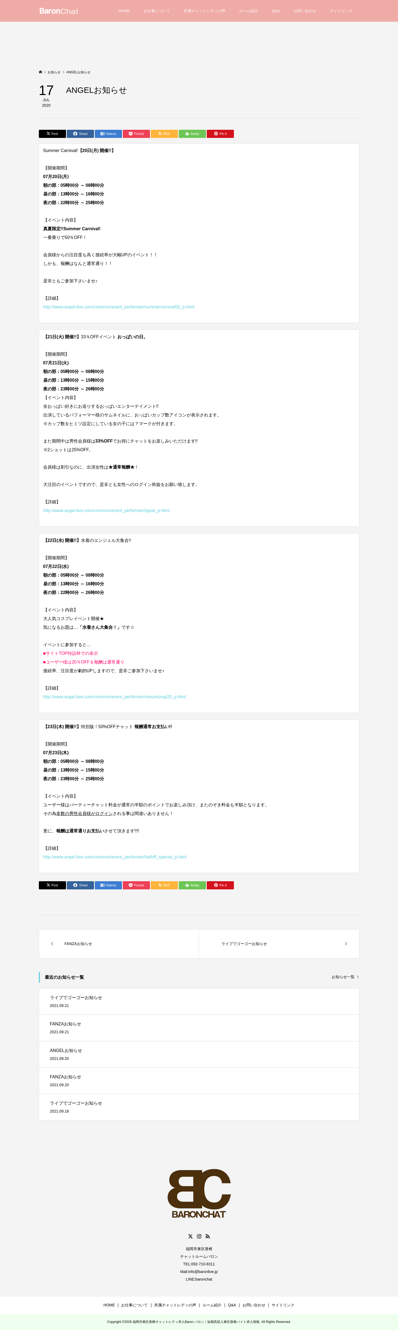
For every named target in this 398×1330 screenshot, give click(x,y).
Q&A (276, 11)
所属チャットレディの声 (204, 11)
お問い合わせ (304, 11)
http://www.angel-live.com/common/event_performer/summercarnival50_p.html (119, 307)
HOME (124, 11)
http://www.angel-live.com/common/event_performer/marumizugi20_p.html (114, 696)
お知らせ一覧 (343, 977)
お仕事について (156, 11)
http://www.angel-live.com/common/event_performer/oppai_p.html (106, 510)
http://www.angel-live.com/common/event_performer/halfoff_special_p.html (115, 857)
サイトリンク (341, 11)
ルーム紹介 (248, 11)
